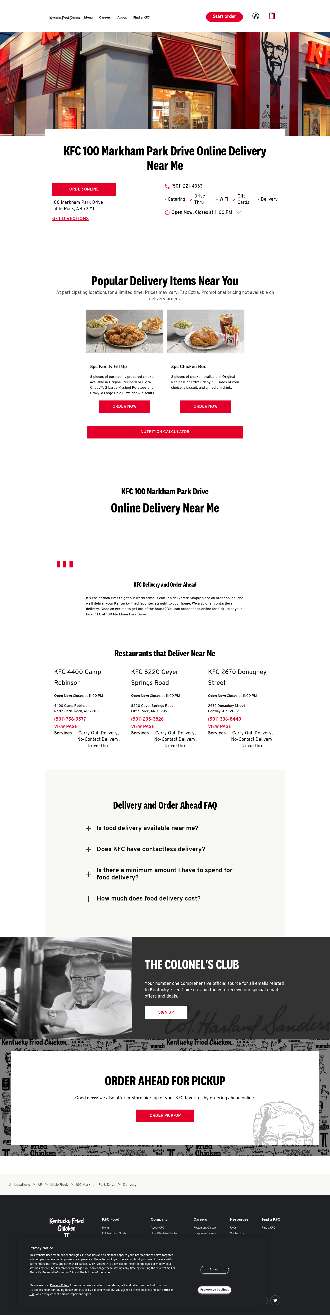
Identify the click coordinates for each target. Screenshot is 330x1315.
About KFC (157, 1228)
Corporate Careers (205, 1233)
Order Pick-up (165, 1116)
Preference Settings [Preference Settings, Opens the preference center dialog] (214, 1289)
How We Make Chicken (164, 1233)
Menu (105, 1228)
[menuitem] (88, 17)
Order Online (84, 189)
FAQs (233, 1228)
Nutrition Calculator (165, 432)
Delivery (269, 199)
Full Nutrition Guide (114, 1233)
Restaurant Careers (205, 1228)
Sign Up (166, 1012)
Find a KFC (268, 1228)
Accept (214, 1269)
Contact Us (237, 1233)
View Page (65, 727)
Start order (224, 17)
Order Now (124, 407)
